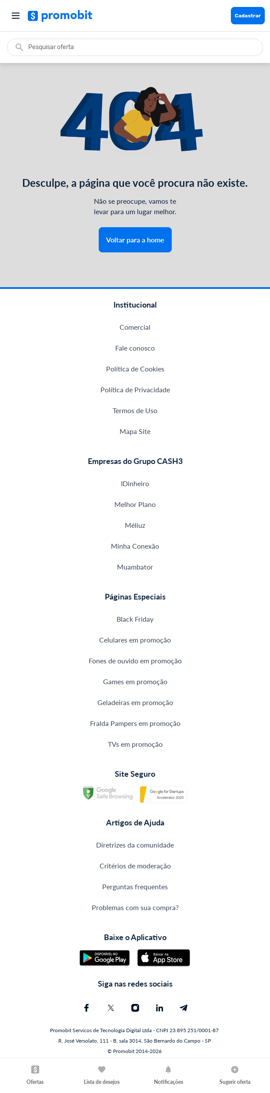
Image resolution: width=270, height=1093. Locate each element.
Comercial (135, 327)
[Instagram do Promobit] (135, 1008)
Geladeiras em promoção (135, 702)
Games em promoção (135, 681)
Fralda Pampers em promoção (135, 723)
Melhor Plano (135, 504)
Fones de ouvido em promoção (135, 660)
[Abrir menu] (15, 15)
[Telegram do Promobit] (184, 1008)
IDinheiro (135, 483)
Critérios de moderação (135, 865)
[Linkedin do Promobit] (159, 1008)
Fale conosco (135, 348)
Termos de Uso (135, 410)
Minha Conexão (135, 546)
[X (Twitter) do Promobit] (111, 1008)
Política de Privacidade (135, 389)
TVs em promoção (135, 744)
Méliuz (135, 525)
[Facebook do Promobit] (86, 1008)
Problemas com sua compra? (135, 907)
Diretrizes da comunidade (135, 845)
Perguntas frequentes (135, 886)
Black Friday (135, 619)
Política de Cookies (135, 368)
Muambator (135, 567)
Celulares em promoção (135, 640)
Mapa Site (135, 431)
